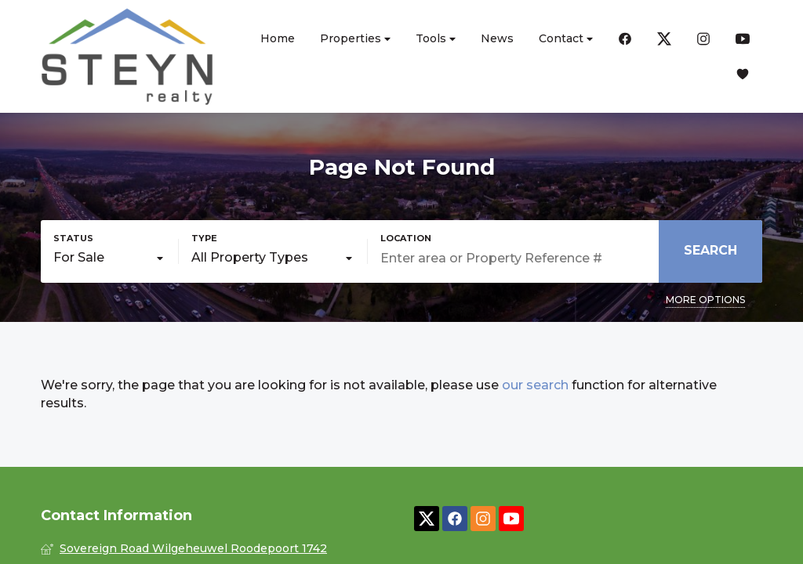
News (497, 38)
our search (535, 385)
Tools (436, 38)
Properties (355, 38)
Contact (566, 38)
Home (277, 38)
